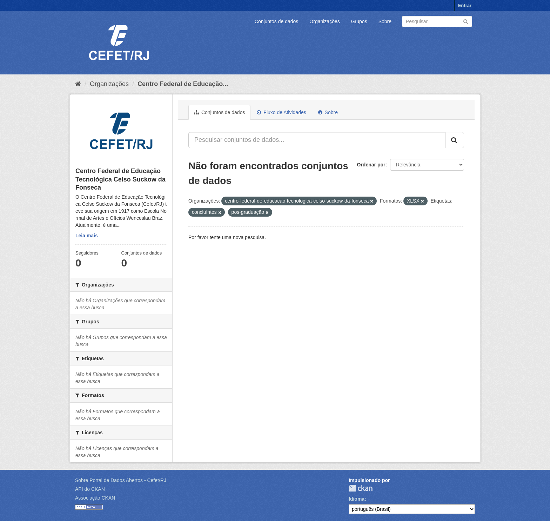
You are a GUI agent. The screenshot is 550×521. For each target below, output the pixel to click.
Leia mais (86, 235)
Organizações (324, 21)
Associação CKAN (95, 498)
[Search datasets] (437, 21)
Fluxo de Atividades (281, 112)
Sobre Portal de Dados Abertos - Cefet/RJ (120, 480)
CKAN (361, 488)
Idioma (356, 499)
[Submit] (466, 21)
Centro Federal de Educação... (183, 83)
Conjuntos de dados (277, 21)
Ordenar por (371, 164)
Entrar (464, 5)
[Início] (78, 83)
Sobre (384, 21)
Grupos (359, 21)
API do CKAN (90, 489)
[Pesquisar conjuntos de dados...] (316, 140)
